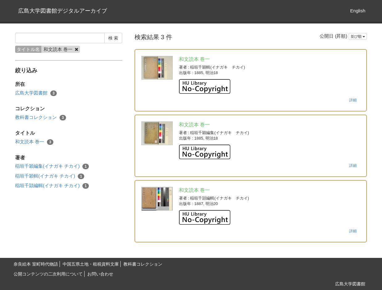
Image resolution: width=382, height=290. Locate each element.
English (357, 10)
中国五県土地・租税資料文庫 (91, 264)
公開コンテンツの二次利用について (48, 273)
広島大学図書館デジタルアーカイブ (62, 11)
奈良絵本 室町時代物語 (36, 264)
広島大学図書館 (36, 93)
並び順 (358, 36)
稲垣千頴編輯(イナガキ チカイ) (52, 186)
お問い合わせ (100, 273)
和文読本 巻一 (34, 142)
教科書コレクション (40, 117)
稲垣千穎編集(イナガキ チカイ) (52, 166)
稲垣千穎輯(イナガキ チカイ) (49, 176)
